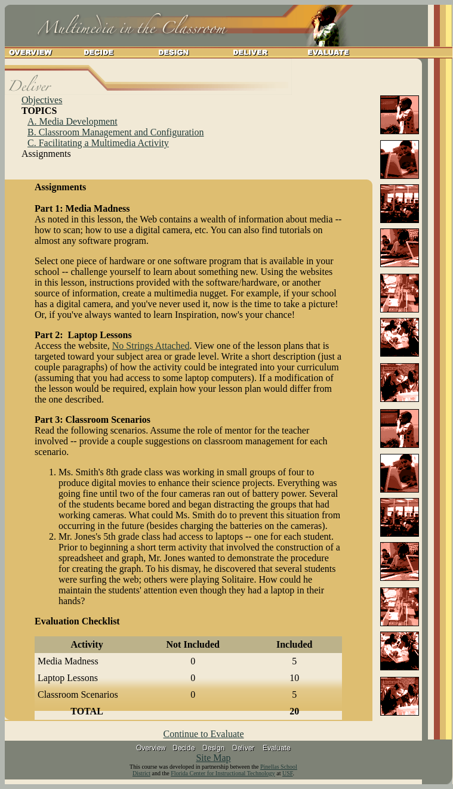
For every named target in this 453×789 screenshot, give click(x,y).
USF (287, 773)
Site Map (213, 758)
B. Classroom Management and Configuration (115, 132)
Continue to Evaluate (203, 734)
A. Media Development (72, 121)
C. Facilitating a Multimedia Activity (98, 143)
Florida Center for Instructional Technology (223, 773)
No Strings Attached (151, 346)
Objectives (41, 100)
